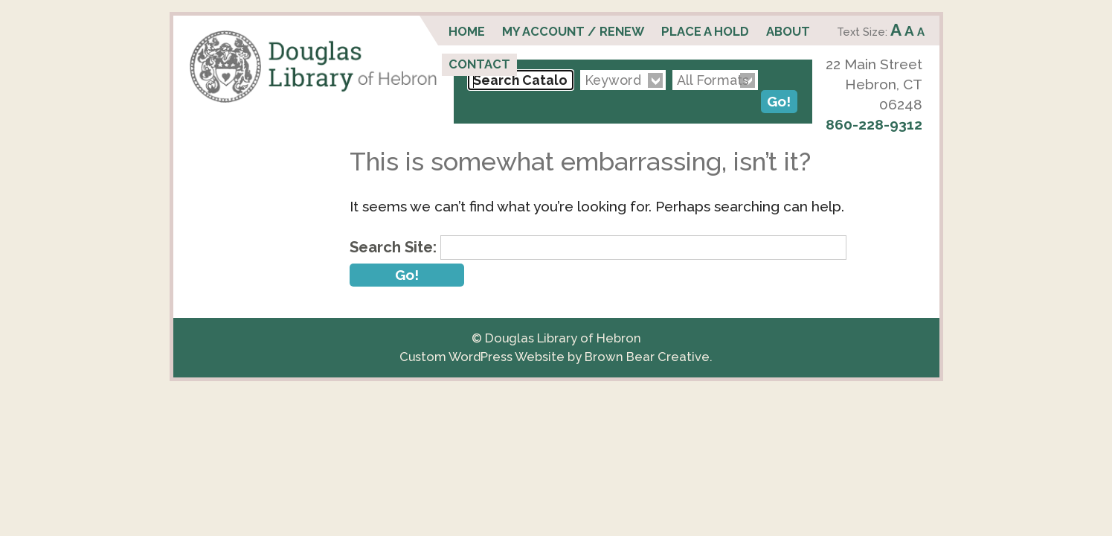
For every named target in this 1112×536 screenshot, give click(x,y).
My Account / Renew (573, 31)
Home (467, 31)
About (788, 31)
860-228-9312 (874, 124)
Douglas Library (313, 66)
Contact (479, 64)
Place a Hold (705, 31)
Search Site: (393, 247)
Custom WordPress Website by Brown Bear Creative (554, 356)
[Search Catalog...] (520, 80)
